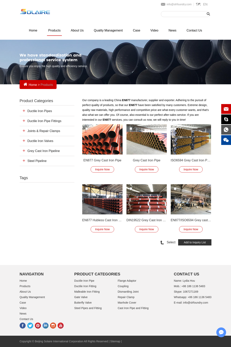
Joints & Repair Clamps (43, 131)
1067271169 (190, 291)
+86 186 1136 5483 (199, 297)
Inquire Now (102, 169)
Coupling (123, 286)
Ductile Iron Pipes (39, 111)
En (205, 4)
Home (33, 30)
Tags (24, 178)
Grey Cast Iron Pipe (147, 160)
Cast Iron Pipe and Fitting (133, 308)
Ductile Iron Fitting (85, 286)
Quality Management (108, 30)
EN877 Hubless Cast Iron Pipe (102, 220)
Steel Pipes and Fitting (88, 308)
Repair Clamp (126, 297)
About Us (77, 30)
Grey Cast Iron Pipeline (43, 151)
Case (136, 30)
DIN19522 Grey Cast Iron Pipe (146, 220)
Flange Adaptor (127, 280)
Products (54, 30)
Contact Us (194, 30)
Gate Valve (81, 297)
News (172, 30)
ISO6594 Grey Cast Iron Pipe (191, 160)
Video (154, 30)
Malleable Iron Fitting (87, 291)
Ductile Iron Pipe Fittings (44, 121)
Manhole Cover (127, 302)
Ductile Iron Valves (40, 141)
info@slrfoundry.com (179, 4)
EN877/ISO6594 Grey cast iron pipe (191, 220)
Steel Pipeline (37, 161)
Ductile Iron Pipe (84, 280)
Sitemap (115, 341)
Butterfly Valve (83, 302)
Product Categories (36, 101)
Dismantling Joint (128, 291)
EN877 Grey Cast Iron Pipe (102, 160)
